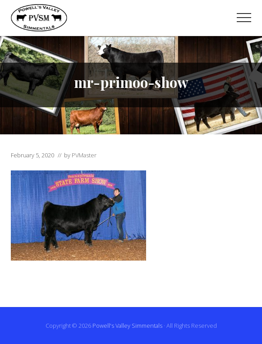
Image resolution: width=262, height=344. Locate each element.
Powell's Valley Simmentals (127, 325)
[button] (244, 17)
